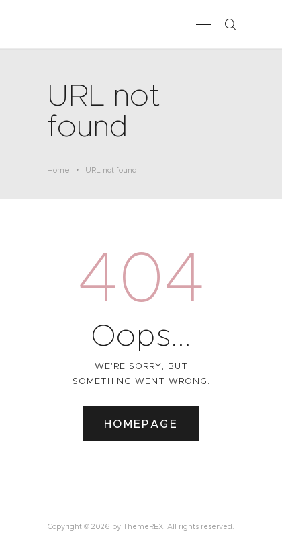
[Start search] (229, 25)
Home (58, 170)
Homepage (141, 423)
